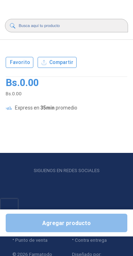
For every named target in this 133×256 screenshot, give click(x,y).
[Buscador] (68, 25)
